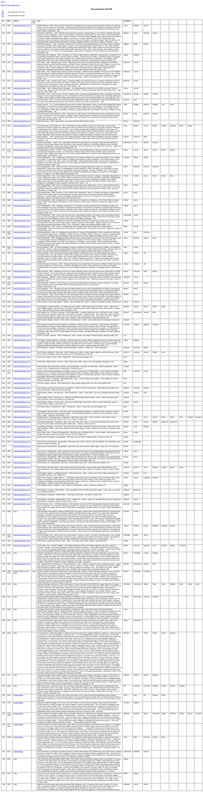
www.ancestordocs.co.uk (22, 25)
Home (3, 2)
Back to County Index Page (10, 5)
